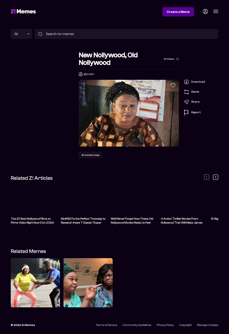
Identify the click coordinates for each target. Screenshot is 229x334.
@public (89, 74)
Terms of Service (106, 325)
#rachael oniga (90, 155)
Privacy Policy (165, 325)
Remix (191, 91)
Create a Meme (178, 12)
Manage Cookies (207, 325)
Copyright (185, 325)
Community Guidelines (137, 325)
